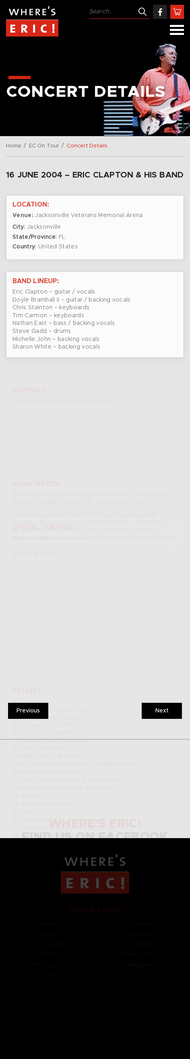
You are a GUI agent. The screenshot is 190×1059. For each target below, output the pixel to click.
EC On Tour (44, 146)
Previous (28, 711)
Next (162, 711)
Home (13, 146)
